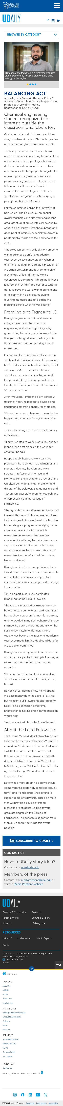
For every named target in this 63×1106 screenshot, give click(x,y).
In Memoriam (24, 938)
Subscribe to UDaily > (31, 841)
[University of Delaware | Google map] (42, 1073)
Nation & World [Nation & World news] (10, 917)
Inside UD (7, 938)
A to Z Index (7, 1056)
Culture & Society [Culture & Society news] (41, 917)
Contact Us (7, 1068)
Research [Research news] (36, 912)
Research (6, 1030)
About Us (6, 986)
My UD (5, 1048)
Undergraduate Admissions (14, 1012)
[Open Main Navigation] (57, 5)
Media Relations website (28, 883)
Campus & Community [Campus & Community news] (14, 912)
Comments (30, 1103)
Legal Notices (41, 1103)
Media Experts (44, 938)
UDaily (5, 994)
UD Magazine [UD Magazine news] (39, 923)
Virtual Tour (7, 998)
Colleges (6, 1021)
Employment (8, 1003)
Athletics (6, 990)
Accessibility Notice (10, 1039)
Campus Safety (9, 1052)
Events (6, 945)
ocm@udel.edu (30, 867)
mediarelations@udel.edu (36, 879)
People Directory (9, 1043)
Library (5, 1025)
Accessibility (53, 1103)
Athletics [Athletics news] (7, 923)
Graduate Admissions (12, 1017)
